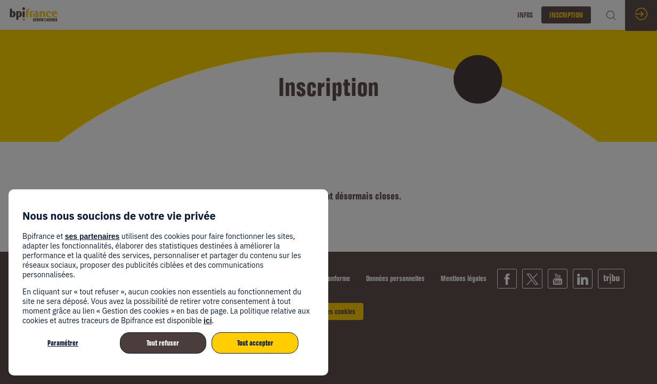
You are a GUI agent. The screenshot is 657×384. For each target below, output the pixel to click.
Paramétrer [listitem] (62, 343)
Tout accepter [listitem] (255, 343)
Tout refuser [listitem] (163, 343)
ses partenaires (92, 236)
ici (208, 320)
